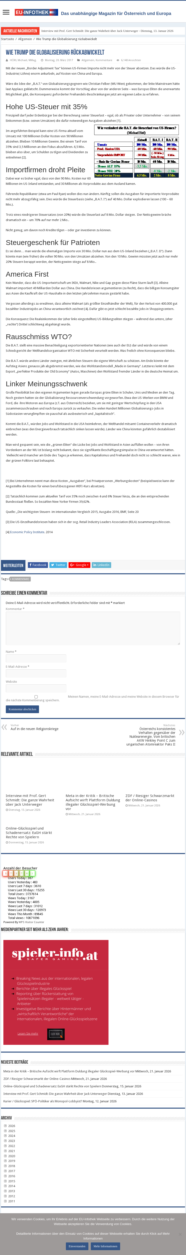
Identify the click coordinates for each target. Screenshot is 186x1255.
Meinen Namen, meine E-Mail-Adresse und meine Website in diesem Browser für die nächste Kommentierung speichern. (92, 698)
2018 (9, 1166)
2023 (9, 1141)
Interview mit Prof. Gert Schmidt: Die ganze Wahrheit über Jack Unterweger (30, 800)
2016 (9, 1176)
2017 (9, 1171)
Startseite (7, 39)
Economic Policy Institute (27, 532)
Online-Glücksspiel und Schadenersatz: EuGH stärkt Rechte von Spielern (29, 832)
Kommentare (104, 60)
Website (11, 681)
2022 (9, 1146)
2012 (9, 1196)
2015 (9, 1181)
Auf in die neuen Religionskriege (35, 727)
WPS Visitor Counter (31, 922)
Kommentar (15, 609)
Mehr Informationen (105, 1246)
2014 (9, 1186)
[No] (180, 1234)
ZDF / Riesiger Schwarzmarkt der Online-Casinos (149, 798)
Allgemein (25, 39)
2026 (9, 1126)
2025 (9, 1131)
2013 (9, 1191)
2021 (9, 1151)
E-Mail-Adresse (17, 666)
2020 (9, 1156)
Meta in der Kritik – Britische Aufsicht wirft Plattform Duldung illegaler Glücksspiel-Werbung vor (93, 802)
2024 (9, 1136)
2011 (9, 1201)
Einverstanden (77, 1246)
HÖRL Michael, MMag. (23, 60)
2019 (9, 1161)
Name (11, 651)
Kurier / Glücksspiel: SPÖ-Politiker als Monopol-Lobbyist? (42, 1101)
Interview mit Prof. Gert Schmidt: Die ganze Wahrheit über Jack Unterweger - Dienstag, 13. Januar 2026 (107, 31)
